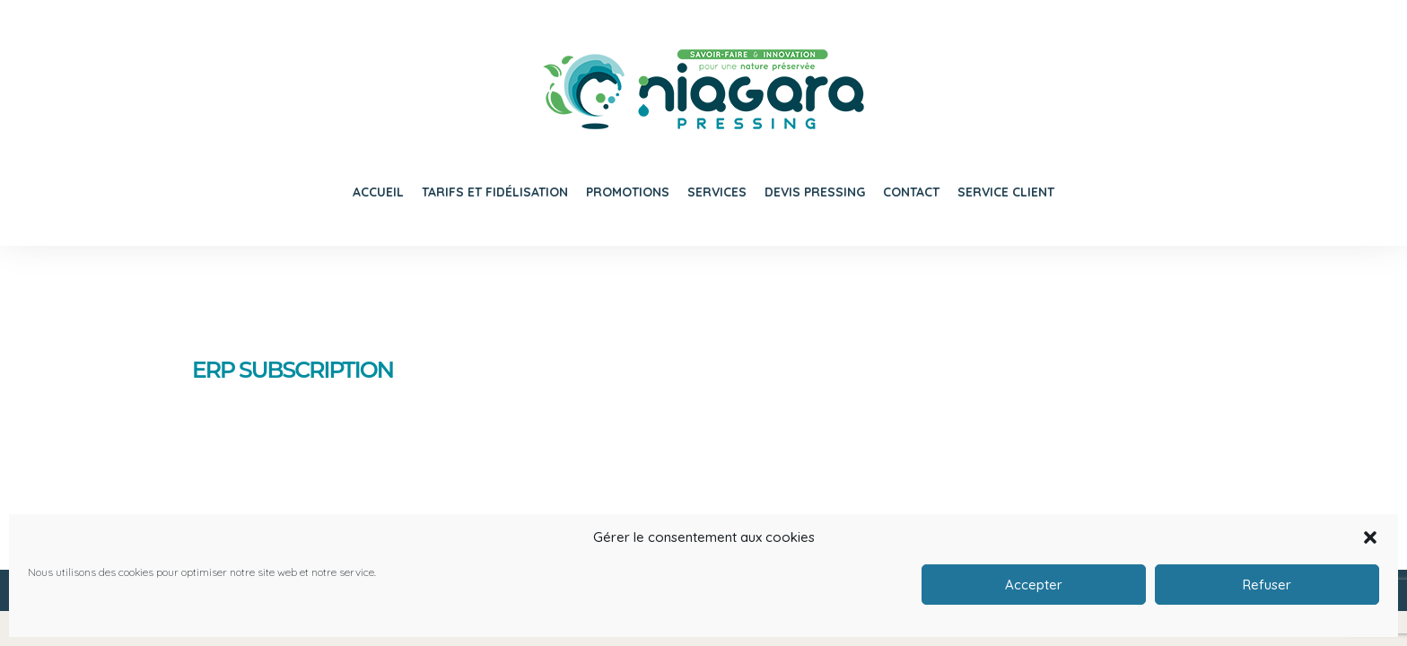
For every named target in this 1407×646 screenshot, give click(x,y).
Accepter (1033, 584)
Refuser (1267, 584)
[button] (1370, 537)
